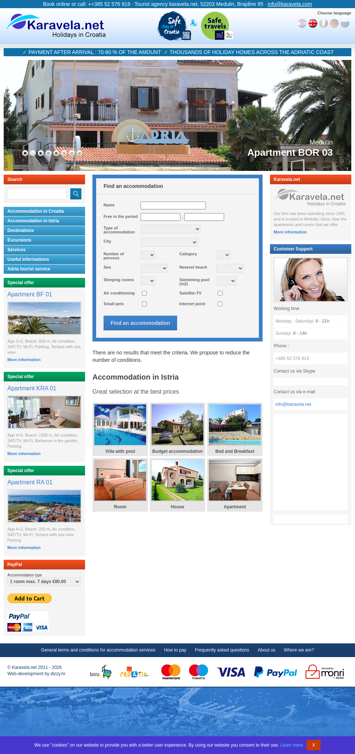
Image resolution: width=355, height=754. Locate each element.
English (312, 23)
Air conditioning (119, 293)
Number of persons (114, 256)
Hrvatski (302, 23)
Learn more (291, 745)
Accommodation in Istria (33, 220)
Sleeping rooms (119, 279)
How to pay (175, 650)
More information (24, 359)
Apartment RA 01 (30, 482)
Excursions (19, 240)
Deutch (334, 23)
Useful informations (28, 259)
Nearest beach (193, 267)
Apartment (235, 506)
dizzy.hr (58, 673)
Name (109, 205)
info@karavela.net (293, 404)
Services (16, 249)
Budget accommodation (177, 451)
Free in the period (121, 216)
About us (266, 650)
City (107, 241)
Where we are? (299, 650)
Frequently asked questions (222, 650)
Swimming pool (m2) (194, 281)
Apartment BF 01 (29, 294)
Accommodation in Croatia (35, 211)
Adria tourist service (28, 269)
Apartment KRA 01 (32, 388)
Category (188, 254)
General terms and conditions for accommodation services (98, 650)
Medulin (321, 142)
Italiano (323, 23)
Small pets (114, 304)
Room (120, 506)
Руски (345, 23)
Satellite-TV (190, 293)
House (178, 506)
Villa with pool (120, 451)
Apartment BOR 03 (290, 152)
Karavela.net (55, 26)
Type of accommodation (119, 230)
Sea (107, 267)
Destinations (20, 230)
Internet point (192, 304)
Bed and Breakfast (234, 451)
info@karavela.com (290, 4)
